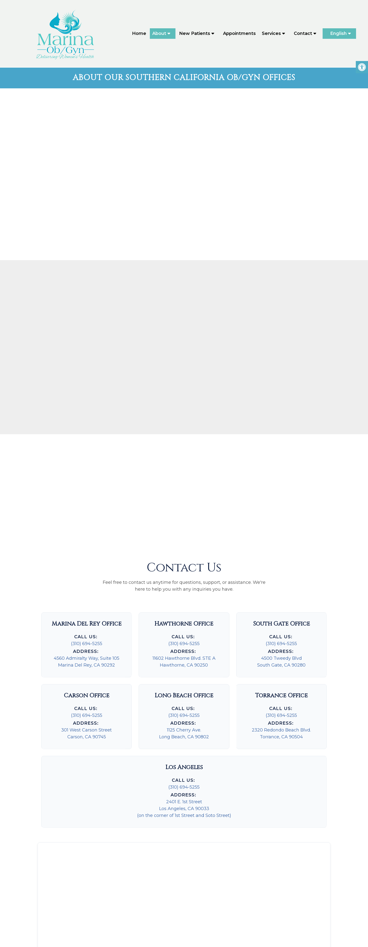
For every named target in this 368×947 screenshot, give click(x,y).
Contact (303, 33)
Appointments (239, 33)
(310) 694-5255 (86, 599)
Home (139, 33)
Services (271, 33)
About (159, 33)
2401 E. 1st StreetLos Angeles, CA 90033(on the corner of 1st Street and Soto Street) (184, 764)
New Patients (194, 33)
